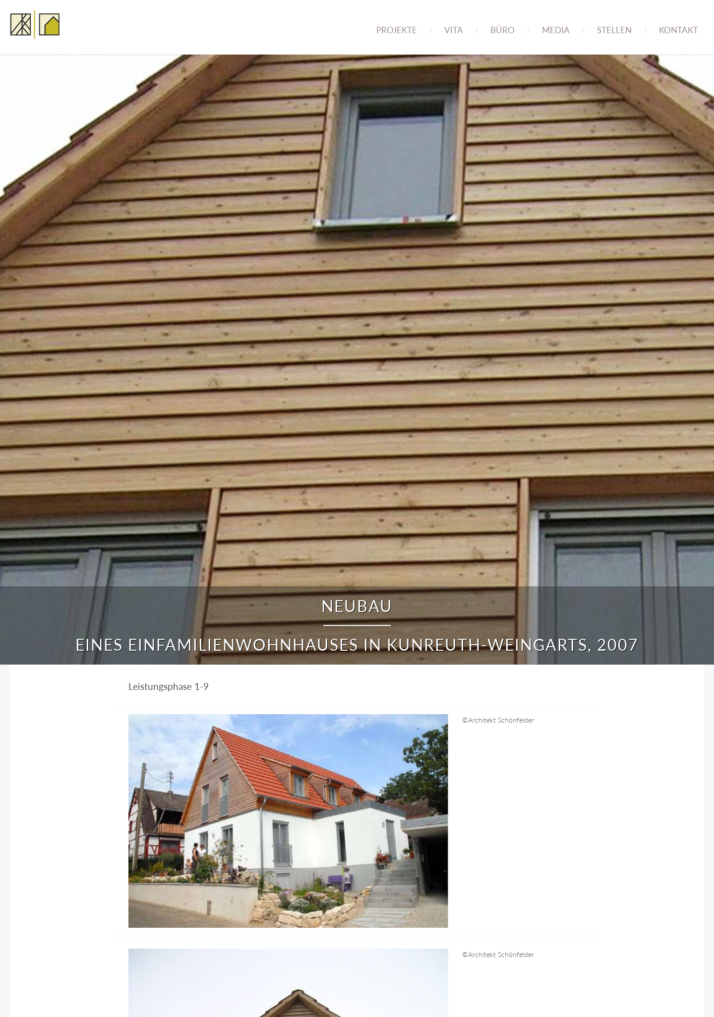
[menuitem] (396, 23)
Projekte (396, 30)
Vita (453, 30)
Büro (502, 30)
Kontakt (678, 30)
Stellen (614, 30)
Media (556, 30)
